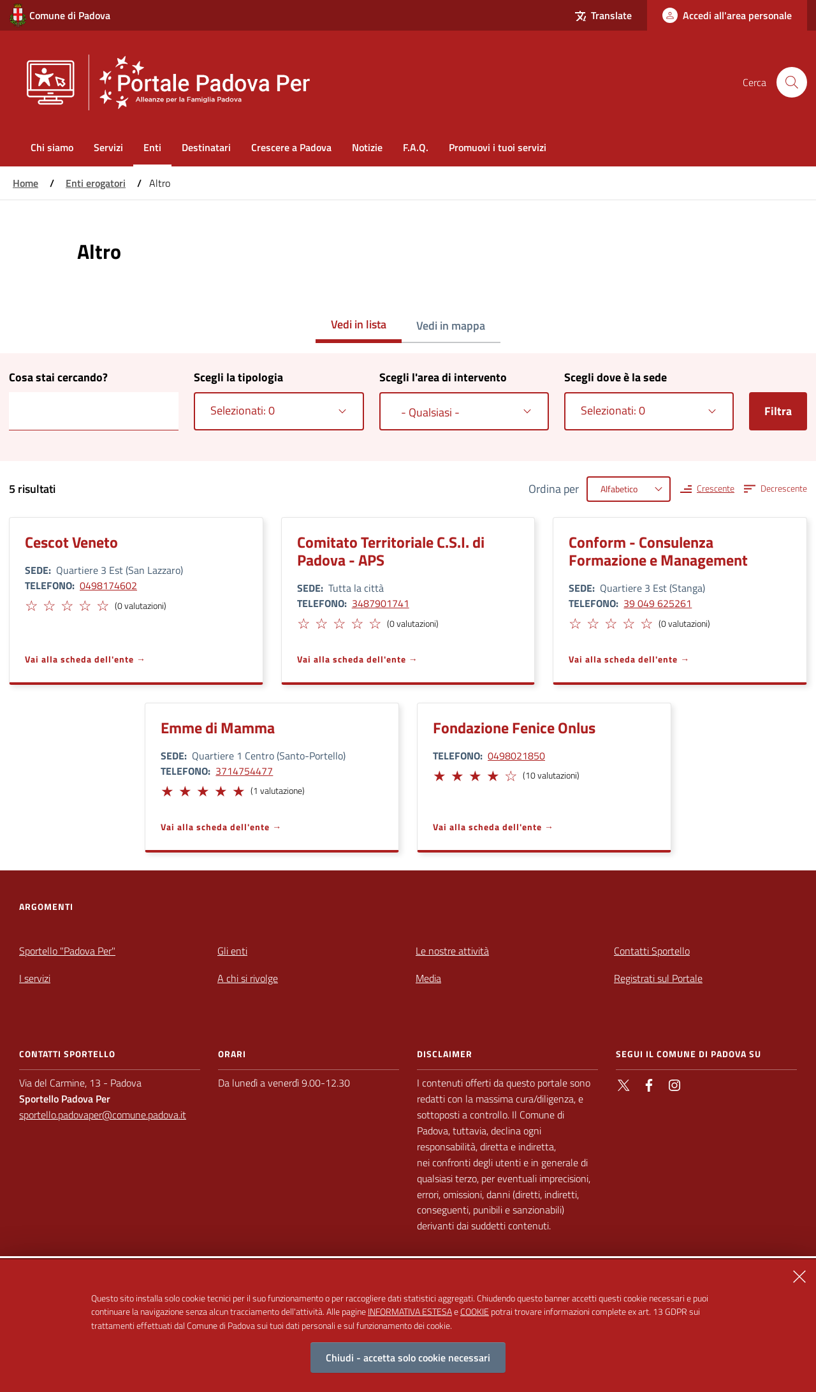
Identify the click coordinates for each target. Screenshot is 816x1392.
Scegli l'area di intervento (443, 377)
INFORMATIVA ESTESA (410, 1311)
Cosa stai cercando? (58, 377)
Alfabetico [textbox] (619, 488)
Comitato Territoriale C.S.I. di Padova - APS (390, 551)
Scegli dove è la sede (615, 377)
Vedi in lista (358, 324)
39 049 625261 (657, 603)
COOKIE (474, 1311)
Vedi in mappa (450, 325)
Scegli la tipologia (238, 377)
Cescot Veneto (71, 542)
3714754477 (244, 771)
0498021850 (516, 755)
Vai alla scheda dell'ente (79, 659)
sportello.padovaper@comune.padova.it (102, 1114)
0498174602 (108, 585)
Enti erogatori (96, 183)
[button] (30, 604)
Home (25, 183)
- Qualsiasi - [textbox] (430, 412)
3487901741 (380, 603)
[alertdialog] (408, 1325)
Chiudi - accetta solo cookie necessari (408, 1357)
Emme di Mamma (218, 727)
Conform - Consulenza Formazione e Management (658, 551)
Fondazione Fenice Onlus (514, 727)
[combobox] (278, 411)
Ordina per (553, 488)
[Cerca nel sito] (791, 82)
